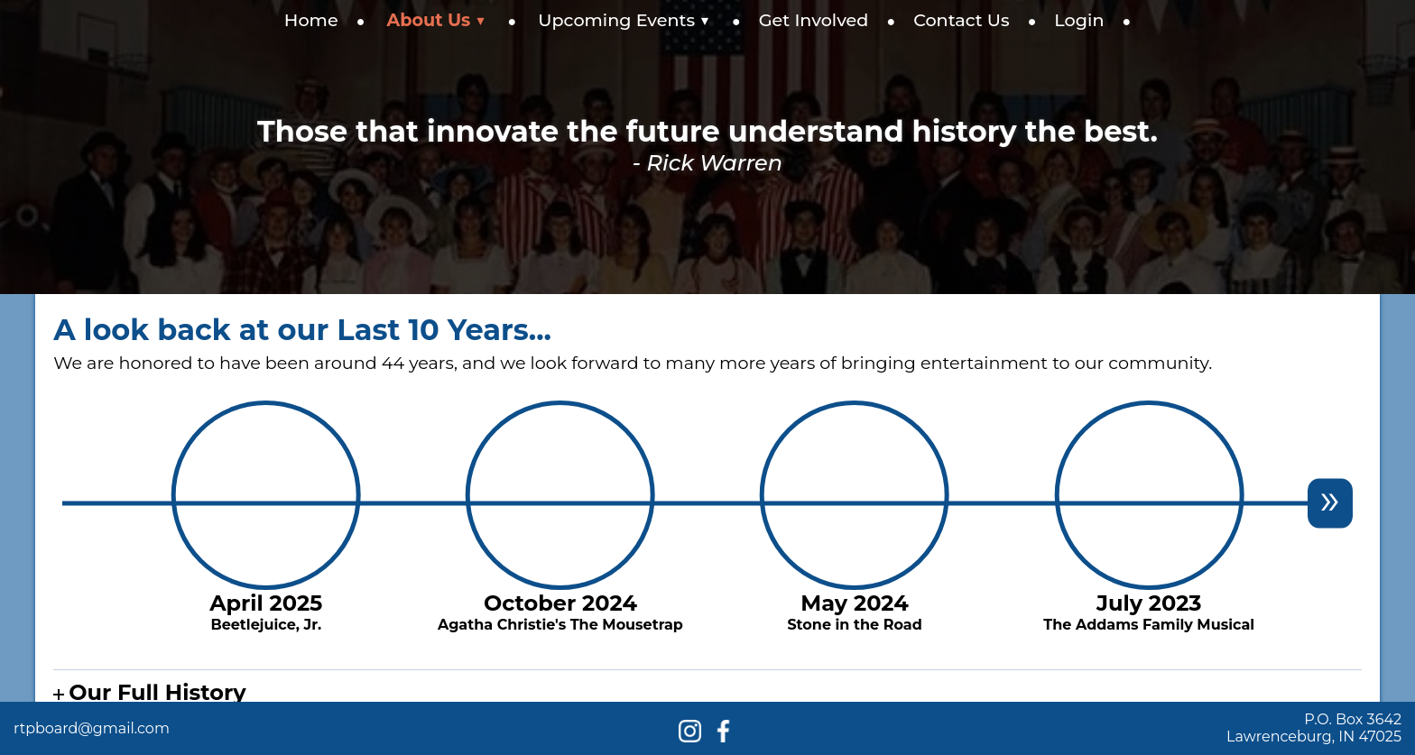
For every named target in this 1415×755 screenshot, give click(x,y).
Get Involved (814, 20)
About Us (436, 20)
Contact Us (961, 20)
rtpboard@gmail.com (92, 728)
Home (311, 20)
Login (1079, 20)
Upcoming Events (624, 20)
